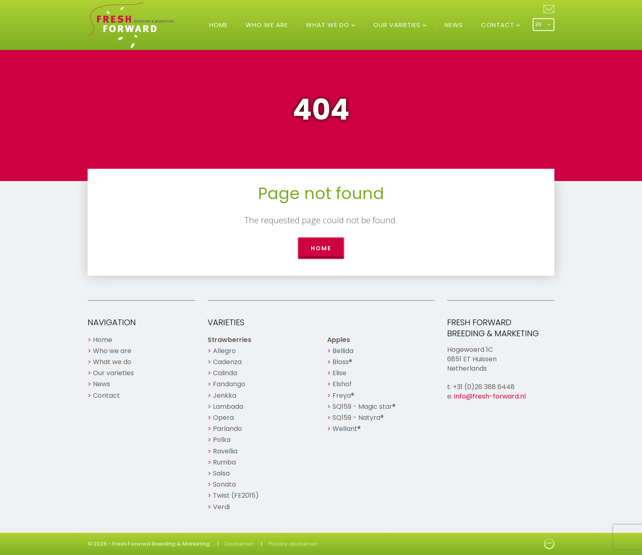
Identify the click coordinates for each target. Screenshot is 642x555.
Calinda (225, 373)
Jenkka (224, 395)
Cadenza (227, 362)
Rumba (224, 462)
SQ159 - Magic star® (364, 406)
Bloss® (342, 362)
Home (218, 24)
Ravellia (225, 451)
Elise (339, 373)
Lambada (228, 406)
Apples (338, 339)
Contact (498, 24)
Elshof (342, 384)
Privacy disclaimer (293, 544)
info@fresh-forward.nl (490, 396)
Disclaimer (239, 544)
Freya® (343, 395)
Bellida (342, 351)
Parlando (227, 428)
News (454, 24)
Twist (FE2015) (236, 495)
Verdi (221, 507)
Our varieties (398, 24)
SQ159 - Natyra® (358, 417)
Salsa (221, 473)
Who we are (267, 24)
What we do (328, 24)
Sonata (224, 484)
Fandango (229, 384)
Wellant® (346, 428)
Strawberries (229, 339)
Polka (222, 439)
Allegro (224, 351)
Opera (223, 417)
